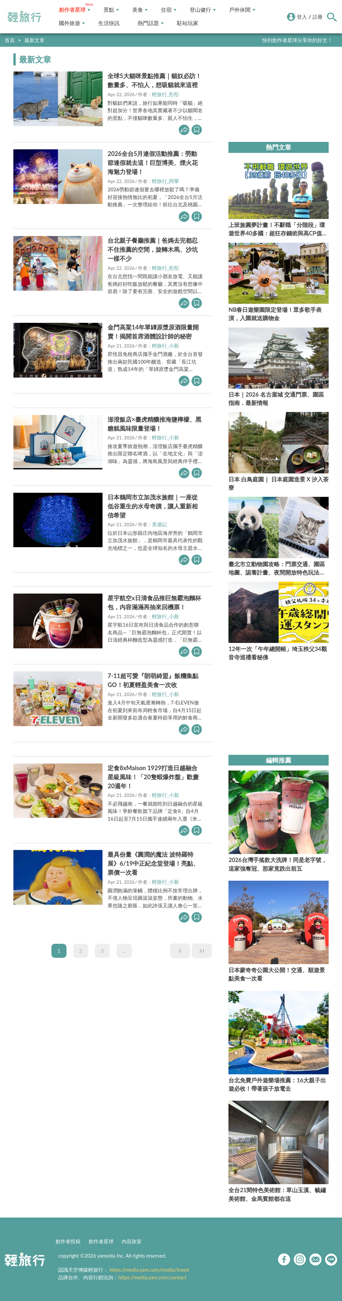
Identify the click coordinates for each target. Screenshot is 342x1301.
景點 (111, 10)
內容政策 (132, 1241)
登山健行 (203, 10)
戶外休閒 (242, 10)
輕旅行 (24, 16)
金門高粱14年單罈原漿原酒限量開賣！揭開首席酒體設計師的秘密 (153, 331)
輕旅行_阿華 (165, 181)
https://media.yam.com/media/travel (149, 1270)
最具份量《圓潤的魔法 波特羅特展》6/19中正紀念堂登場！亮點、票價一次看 (153, 863)
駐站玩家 (187, 23)
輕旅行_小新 (165, 346)
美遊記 (159, 524)
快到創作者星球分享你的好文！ (297, 40)
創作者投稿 (67, 1241)
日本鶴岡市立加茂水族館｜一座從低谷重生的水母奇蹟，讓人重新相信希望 (153, 506)
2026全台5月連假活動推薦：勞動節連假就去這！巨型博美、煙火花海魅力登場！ (153, 162)
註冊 (318, 17)
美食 (140, 10)
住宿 (168, 10)
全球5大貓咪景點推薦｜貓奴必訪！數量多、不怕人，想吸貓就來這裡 (154, 80)
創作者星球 (74, 10)
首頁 (10, 40)
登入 (302, 17)
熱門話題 (151, 23)
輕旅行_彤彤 (165, 94)
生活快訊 (109, 23)
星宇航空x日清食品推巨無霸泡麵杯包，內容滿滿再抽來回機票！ (154, 602)
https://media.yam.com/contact (152, 1277)
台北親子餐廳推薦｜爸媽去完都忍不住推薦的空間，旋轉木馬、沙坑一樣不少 (153, 249)
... (124, 951)
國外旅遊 (72, 23)
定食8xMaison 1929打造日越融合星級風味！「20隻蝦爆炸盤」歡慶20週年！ (153, 777)
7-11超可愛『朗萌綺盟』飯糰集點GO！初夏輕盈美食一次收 (153, 680)
